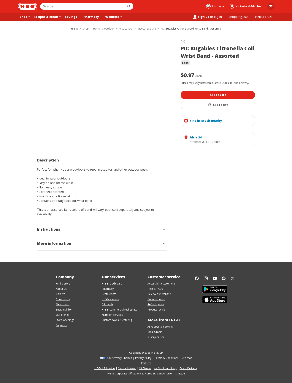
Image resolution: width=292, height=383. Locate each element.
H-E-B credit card (112, 283)
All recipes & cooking (160, 326)
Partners (146, 363)
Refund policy (155, 304)
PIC (183, 42)
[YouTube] (215, 278)
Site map (187, 358)
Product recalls (156, 309)
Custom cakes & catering (117, 320)
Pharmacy (108, 288)
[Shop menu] (24, 17)
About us (61, 288)
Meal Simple (154, 332)
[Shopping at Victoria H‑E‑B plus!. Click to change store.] (246, 6)
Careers (60, 294)
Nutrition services (112, 314)
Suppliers (61, 325)
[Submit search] (129, 6)
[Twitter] (232, 278)
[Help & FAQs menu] (263, 17)
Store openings (65, 320)
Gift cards (107, 304)
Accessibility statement (161, 283)
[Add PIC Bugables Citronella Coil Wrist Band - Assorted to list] (218, 105)
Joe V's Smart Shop (165, 368)
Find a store (63, 283)
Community (63, 299)
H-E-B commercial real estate (119, 309)
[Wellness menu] (113, 17)
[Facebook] (197, 278)
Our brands (62, 314)
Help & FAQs (155, 288)
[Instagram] (206, 278)
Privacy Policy (143, 358)
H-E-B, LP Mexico (104, 368)
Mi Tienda (145, 368)
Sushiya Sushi (155, 337)
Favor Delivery (188, 368)
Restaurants (109, 294)
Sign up (201, 16)
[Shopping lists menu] (238, 17)
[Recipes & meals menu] (47, 17)
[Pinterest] (224, 278)
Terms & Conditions (166, 358)
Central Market (127, 368)
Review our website (159, 294)
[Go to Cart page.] (270, 6)
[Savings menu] (71, 17)
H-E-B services (110, 299)
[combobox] (82, 6)
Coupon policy (156, 299)
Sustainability (64, 309)
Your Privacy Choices (119, 358)
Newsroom (62, 304)
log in (218, 17)
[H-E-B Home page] (27, 6)
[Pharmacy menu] (92, 17)
